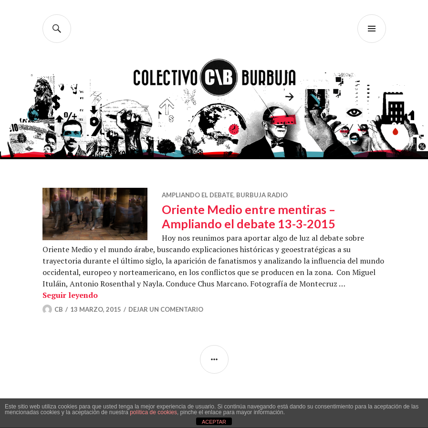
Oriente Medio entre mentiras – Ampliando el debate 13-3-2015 (248, 216)
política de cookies (153, 412)
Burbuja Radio (262, 195)
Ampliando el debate (197, 195)
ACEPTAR (214, 422)
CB (58, 309)
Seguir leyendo (70, 295)
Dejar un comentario (165, 309)
